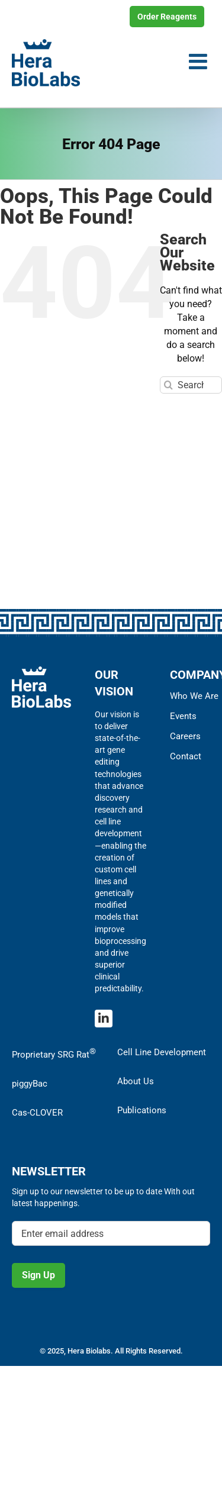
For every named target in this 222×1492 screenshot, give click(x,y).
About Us (135, 1081)
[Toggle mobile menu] (199, 61)
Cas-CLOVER (37, 1112)
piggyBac (29, 1083)
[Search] (168, 385)
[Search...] (191, 385)
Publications (141, 1110)
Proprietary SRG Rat (54, 1053)
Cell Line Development (161, 1052)
